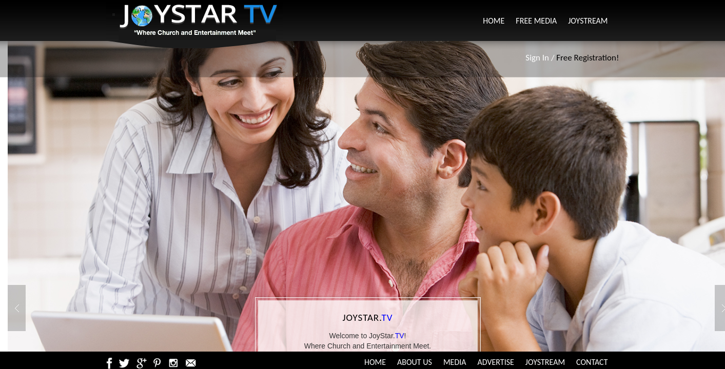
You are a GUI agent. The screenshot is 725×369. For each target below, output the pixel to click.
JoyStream (588, 21)
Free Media (536, 21)
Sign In (537, 57)
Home (493, 21)
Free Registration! (587, 57)
